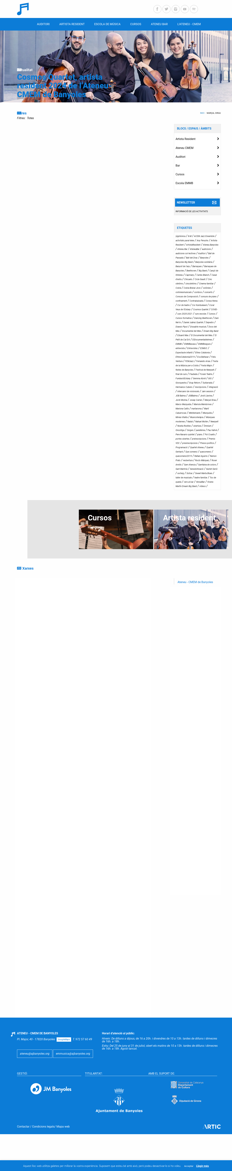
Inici (202, 113)
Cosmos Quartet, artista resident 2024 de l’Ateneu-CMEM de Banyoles (64, 85)
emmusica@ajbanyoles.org (73, 1053)
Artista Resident (185, 139)
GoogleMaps (64, 1039)
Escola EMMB (184, 183)
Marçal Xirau (214, 113)
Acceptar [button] (188, 1166)
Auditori (180, 156)
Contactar (23, 1126)
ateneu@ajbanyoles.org (34, 1053)
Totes (30, 118)
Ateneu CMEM (184, 148)
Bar (178, 165)
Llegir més (202, 1166)
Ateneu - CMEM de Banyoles (195, 582)
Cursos (180, 174)
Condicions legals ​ (43, 1126)
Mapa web (63, 1126)
